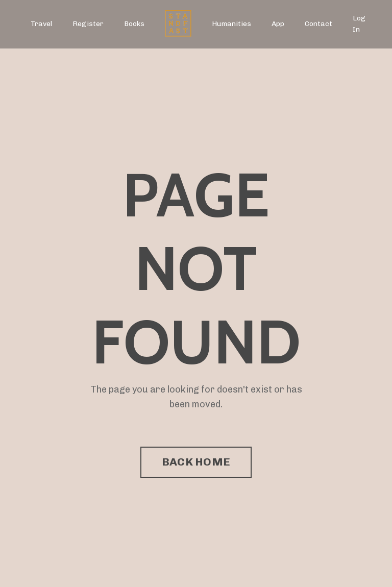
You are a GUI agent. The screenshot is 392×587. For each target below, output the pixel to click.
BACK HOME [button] (196, 461)
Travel (41, 23)
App (278, 23)
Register (88, 23)
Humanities (231, 23)
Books (134, 23)
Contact (318, 23)
